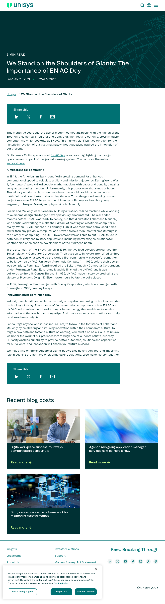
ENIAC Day (58, 155)
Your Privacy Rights (22, 592)
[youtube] (125, 561)
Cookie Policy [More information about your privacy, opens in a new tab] (61, 583)
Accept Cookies (86, 592)
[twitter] (28, 116)
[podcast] (155, 561)
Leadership (14, 555)
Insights (12, 549)
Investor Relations (67, 549)
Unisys (11, 94)
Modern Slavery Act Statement (75, 562)
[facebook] (40, 116)
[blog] (148, 561)
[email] (52, 116)
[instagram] (140, 561)
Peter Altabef (47, 79)
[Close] (96, 569)
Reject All (61, 592)
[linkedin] (16, 116)
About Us (13, 562)
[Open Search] (142, 5)
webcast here (16, 163)
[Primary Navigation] (155, 5)
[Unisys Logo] (20, 5)
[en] (149, 5)
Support (60, 555)
